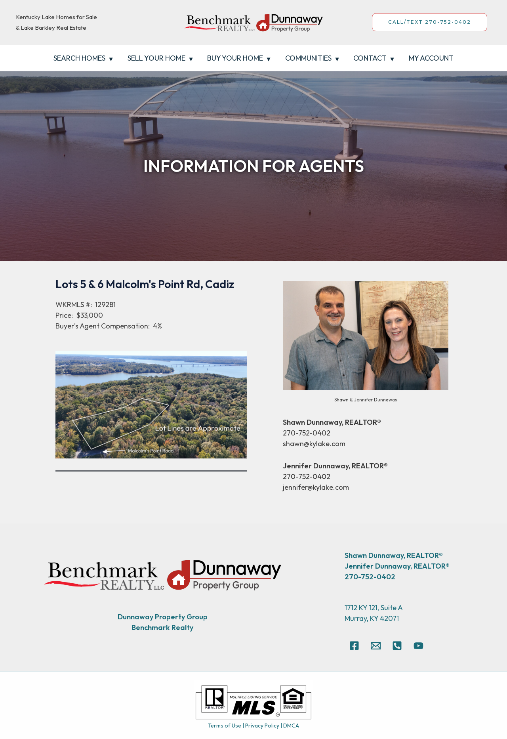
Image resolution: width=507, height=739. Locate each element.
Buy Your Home (235, 58)
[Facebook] (354, 645)
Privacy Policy (262, 725)
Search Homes (81, 58)
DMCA (291, 725)
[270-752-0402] (397, 645)
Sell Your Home (157, 58)
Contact (369, 58)
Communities (308, 58)
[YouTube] (418, 645)
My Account (429, 58)
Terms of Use (224, 725)
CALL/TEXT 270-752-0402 (429, 22)
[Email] (375, 645)
